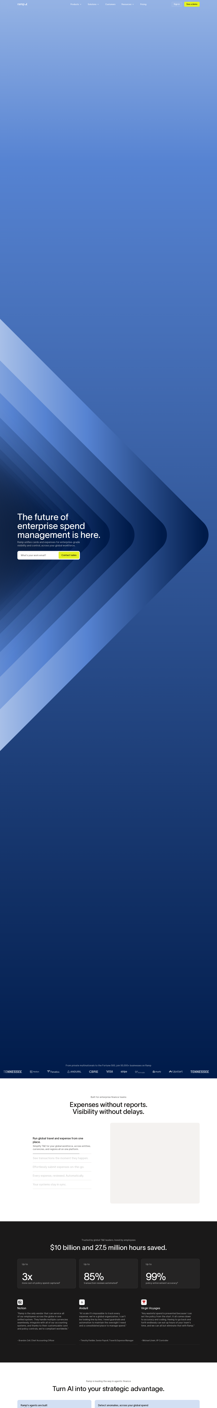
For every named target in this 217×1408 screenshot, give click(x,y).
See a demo (191, 4)
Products (76, 4)
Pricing (143, 4)
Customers (110, 4)
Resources (128, 4)
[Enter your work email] (38, 555)
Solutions (93, 4)
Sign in (177, 4)
